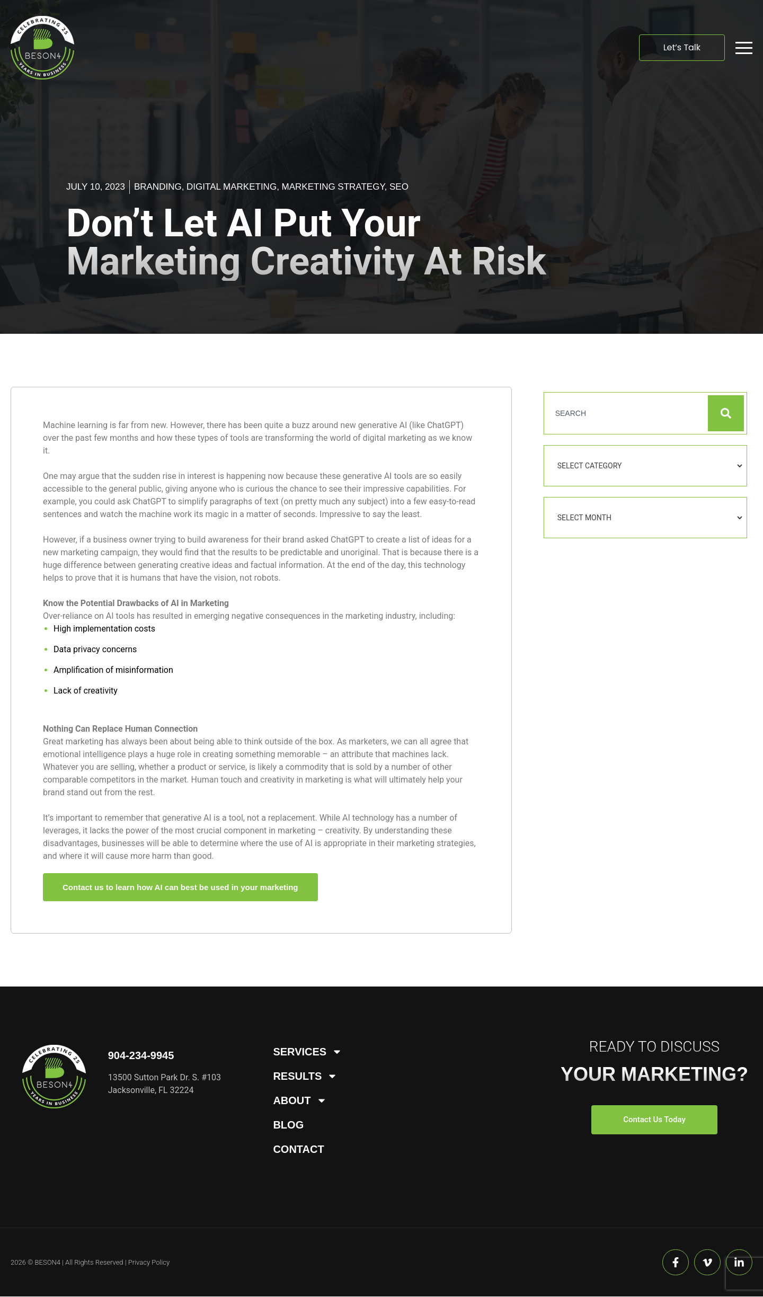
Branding (158, 187)
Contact (298, 1149)
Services (307, 1051)
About (299, 1100)
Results (305, 1076)
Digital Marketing (232, 187)
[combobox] (625, 413)
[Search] (726, 413)
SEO (399, 187)
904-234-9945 (141, 1055)
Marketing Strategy (333, 187)
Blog (288, 1125)
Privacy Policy (149, 1262)
